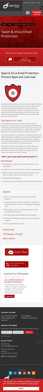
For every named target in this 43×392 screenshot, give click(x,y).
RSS (33, 373)
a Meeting (37, 13)
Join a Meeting (26, 316)
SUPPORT (33, 2)
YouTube (24, 373)
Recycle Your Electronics (29, 318)
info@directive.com (11, 346)
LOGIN (38, 2)
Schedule (25, 58)
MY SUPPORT (27, 2)
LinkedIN (19, 373)
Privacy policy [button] (33, 383)
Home (4, 24)
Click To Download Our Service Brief (17, 264)
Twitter (10, 373)
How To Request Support (9, 316)
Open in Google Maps (9, 356)
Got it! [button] (21, 388)
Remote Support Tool (8, 318)
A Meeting (25, 60)
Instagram (29, 373)
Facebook (15, 373)
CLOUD (10, 24)
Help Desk (4, 320)
